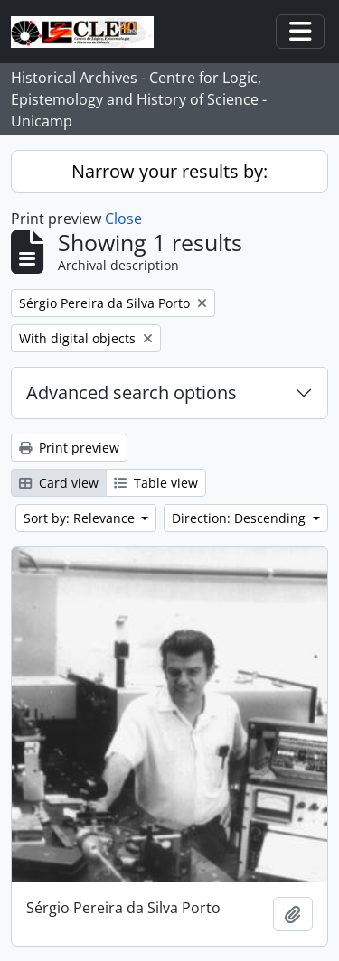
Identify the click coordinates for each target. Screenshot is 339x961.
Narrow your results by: (169, 171)
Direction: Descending (240, 518)
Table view (156, 482)
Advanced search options (131, 392)
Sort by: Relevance (81, 518)
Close (123, 219)
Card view (59, 482)
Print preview (69, 447)
